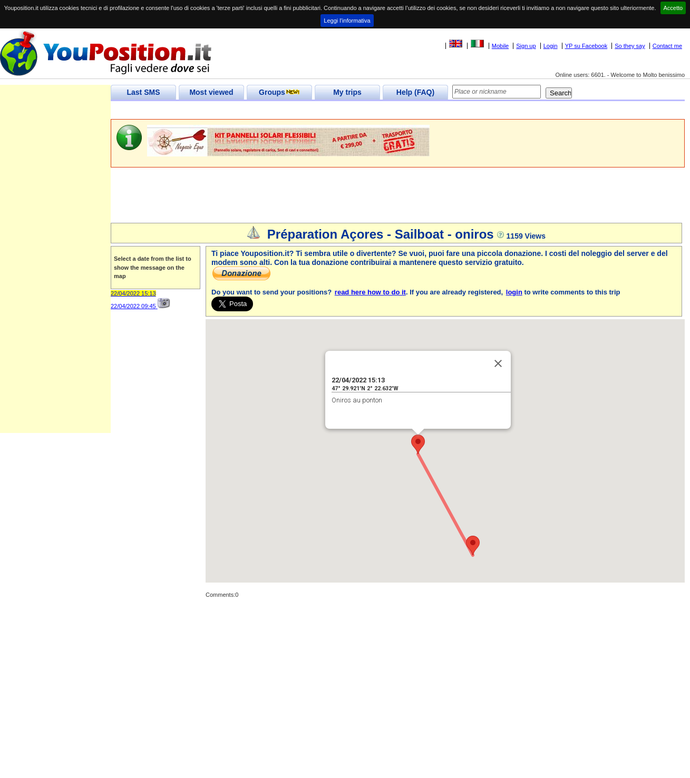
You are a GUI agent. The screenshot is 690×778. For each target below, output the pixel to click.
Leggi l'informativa (347, 20)
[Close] (498, 363)
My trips (347, 92)
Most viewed (211, 92)
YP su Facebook (586, 46)
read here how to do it (370, 292)
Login (550, 46)
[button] (418, 444)
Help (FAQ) (415, 92)
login (514, 292)
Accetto (673, 8)
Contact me (667, 46)
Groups (279, 92)
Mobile (500, 46)
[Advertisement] (302, 110)
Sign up (526, 46)
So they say (630, 46)
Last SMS (143, 92)
